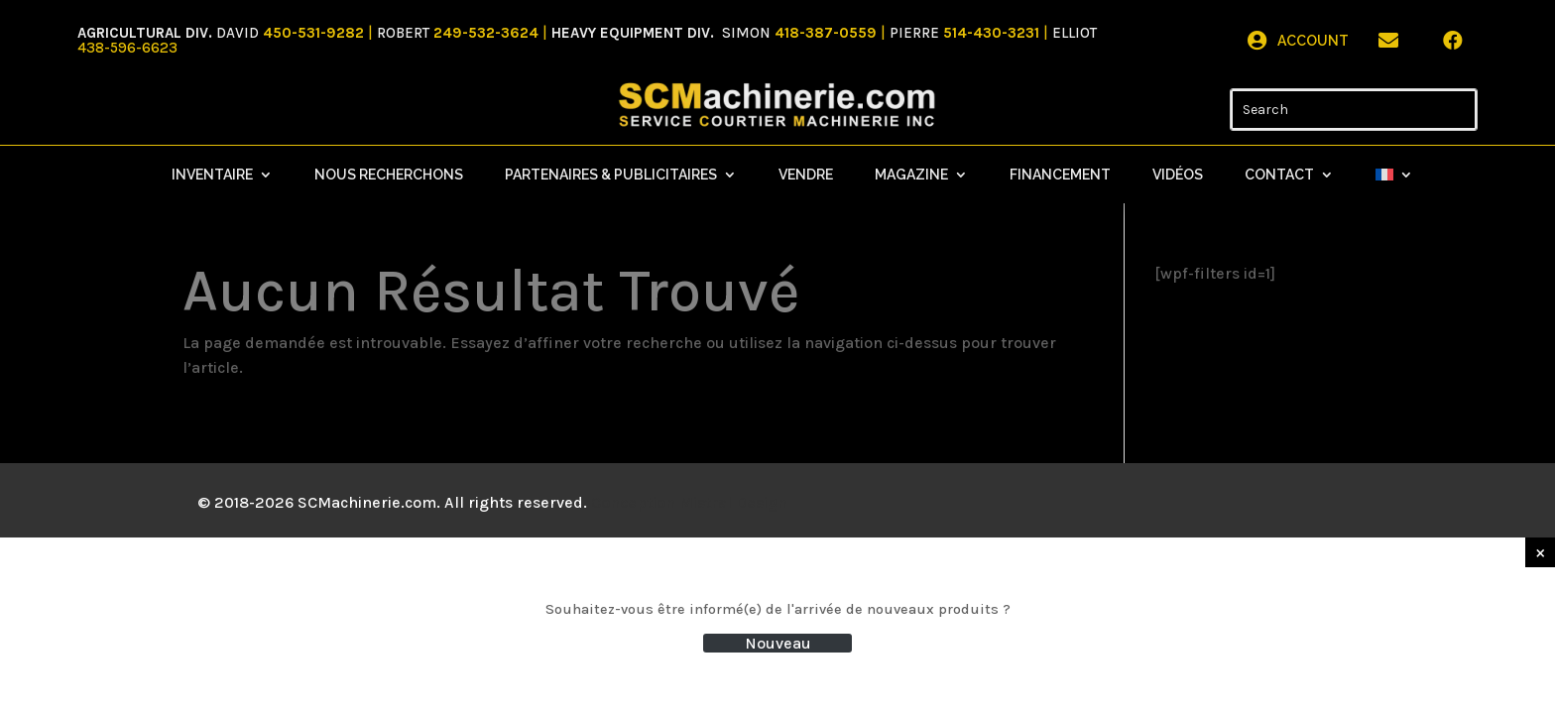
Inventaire (212, 175)
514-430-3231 (993, 33)
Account (1313, 41)
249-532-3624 (485, 33)
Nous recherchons (388, 175)
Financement (1060, 175)
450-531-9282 (313, 33)
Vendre (805, 175)
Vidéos (1177, 175)
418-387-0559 (828, 33)
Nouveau (778, 643)
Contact (1279, 175)
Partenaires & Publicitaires (611, 175)
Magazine (911, 175)
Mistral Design (733, 502)
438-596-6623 (127, 48)
